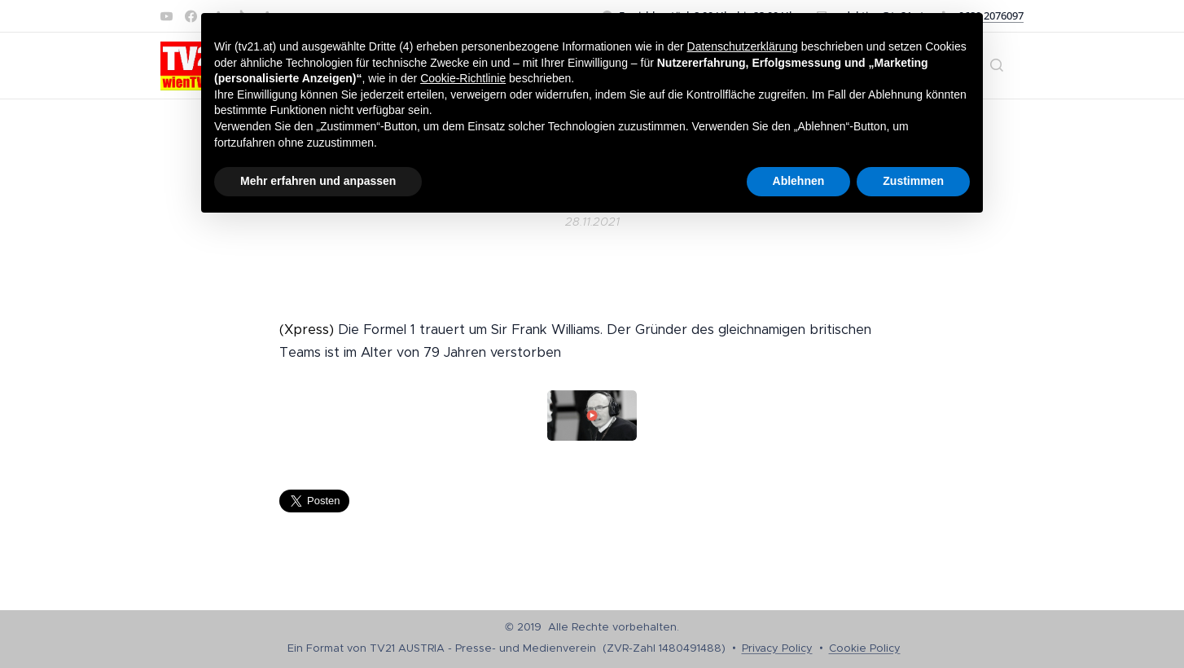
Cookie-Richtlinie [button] (463, 78)
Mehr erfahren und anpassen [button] (318, 180)
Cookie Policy (865, 648)
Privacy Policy (777, 648)
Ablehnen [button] (799, 180)
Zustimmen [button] (913, 180)
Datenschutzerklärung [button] (742, 46)
